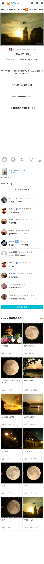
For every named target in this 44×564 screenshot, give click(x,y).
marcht (11, 241)
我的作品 (23, 9)
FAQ (41, 9)
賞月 (25, 486)
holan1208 (13, 252)
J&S (10, 273)
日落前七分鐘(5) (8, 417)
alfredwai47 (13, 220)
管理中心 (33, 9)
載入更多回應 (22, 307)
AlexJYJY (12, 295)
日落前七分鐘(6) (30, 381)
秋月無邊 (5, 346)
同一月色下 (28, 451)
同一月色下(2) (7, 451)
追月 (3, 486)
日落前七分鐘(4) (30, 417)
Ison (10, 284)
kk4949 (11, 198)
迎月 (3, 501)
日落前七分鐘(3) (30, 501)
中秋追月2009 (29, 346)
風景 (9, 177)
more (41, 318)
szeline (13, 49)
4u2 (10, 209)
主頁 (3, 9)
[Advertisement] (22, 134)
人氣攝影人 (11, 9)
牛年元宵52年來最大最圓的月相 (11, 382)
